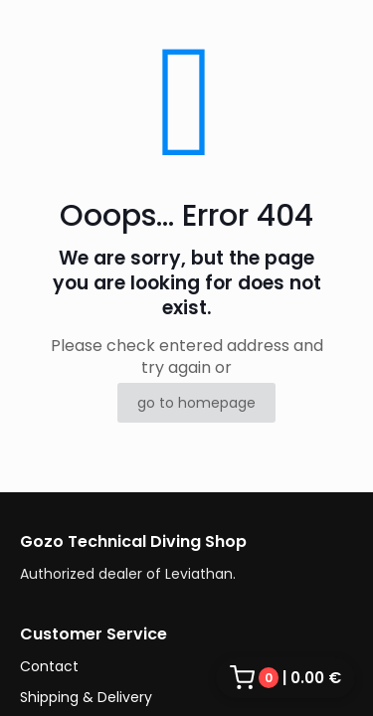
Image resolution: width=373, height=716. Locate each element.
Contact (49, 666)
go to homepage (196, 403)
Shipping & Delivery (86, 697)
